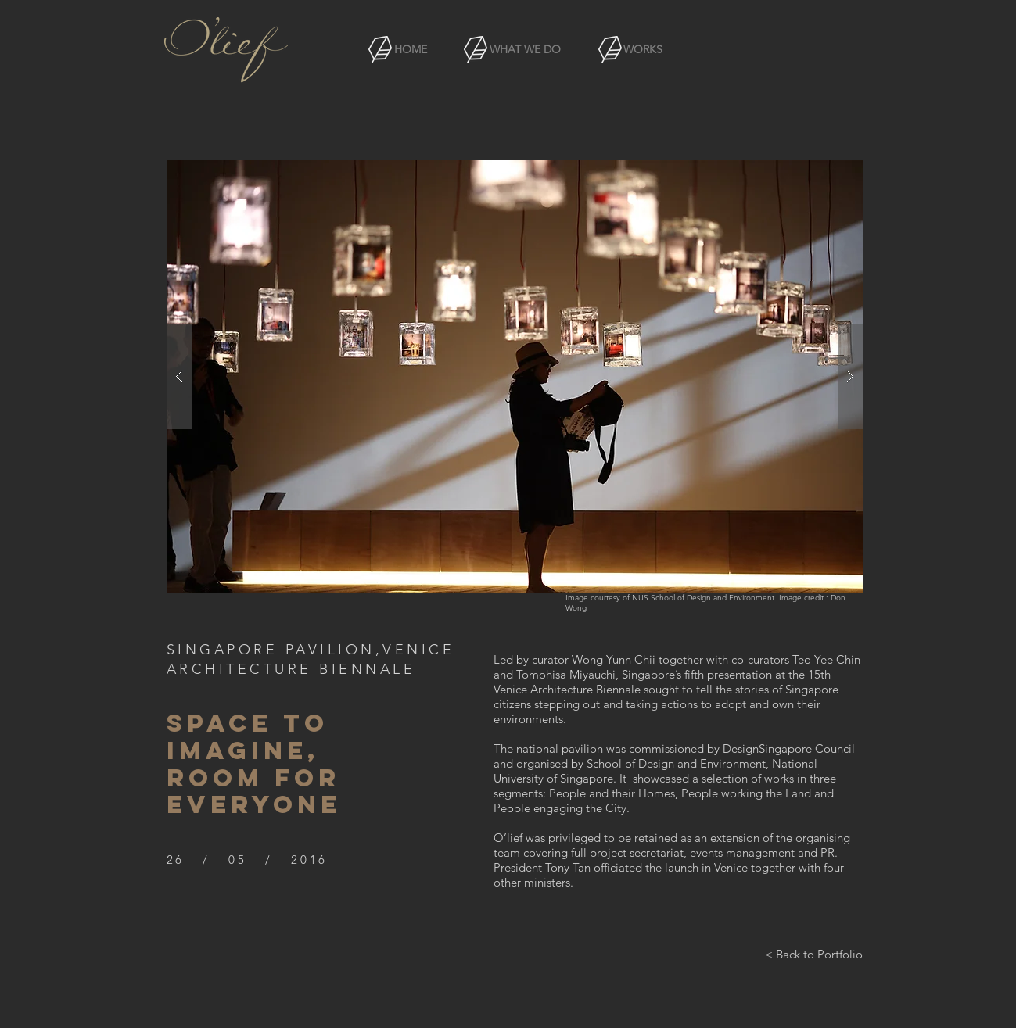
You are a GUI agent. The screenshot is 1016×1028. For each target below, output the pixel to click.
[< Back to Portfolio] (814, 953)
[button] (515, 376)
